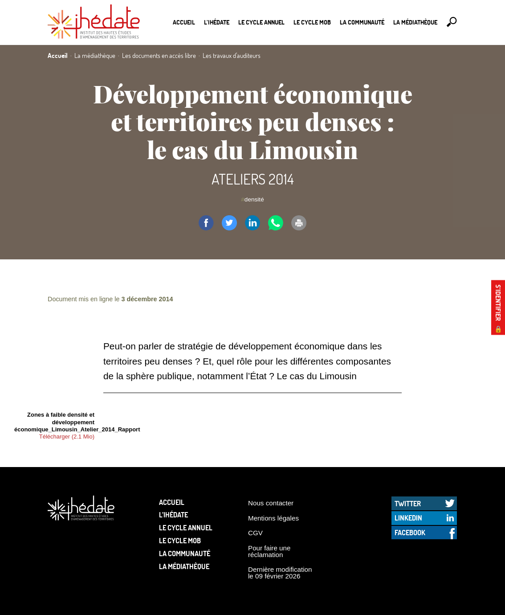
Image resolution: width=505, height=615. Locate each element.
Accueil (184, 22)
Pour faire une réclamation (269, 551)
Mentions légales (273, 518)
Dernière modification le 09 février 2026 (280, 573)
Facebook (410, 532)
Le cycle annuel (261, 22)
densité (254, 199)
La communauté (362, 22)
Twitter (408, 503)
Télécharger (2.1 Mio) (66, 436)
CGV (255, 533)
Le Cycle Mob (312, 22)
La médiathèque (415, 22)
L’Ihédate (216, 22)
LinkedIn (408, 517)
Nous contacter (270, 503)
